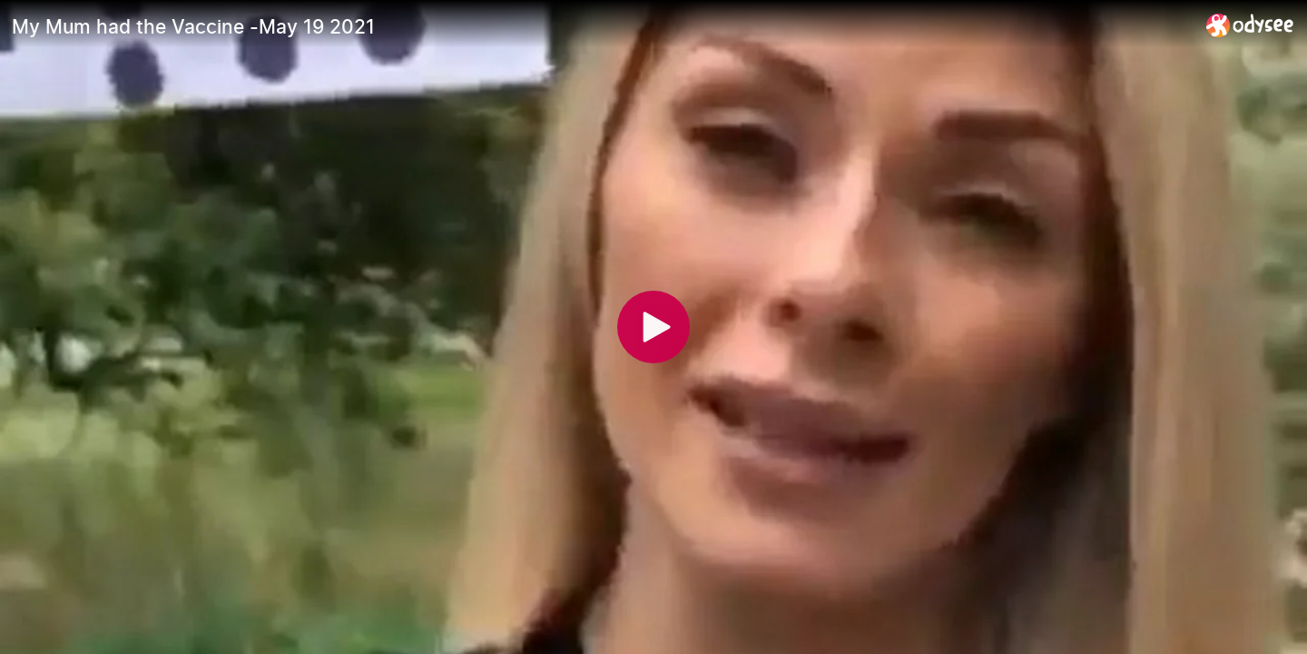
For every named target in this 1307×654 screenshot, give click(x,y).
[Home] (1250, 25)
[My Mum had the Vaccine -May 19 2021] (601, 26)
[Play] (653, 327)
